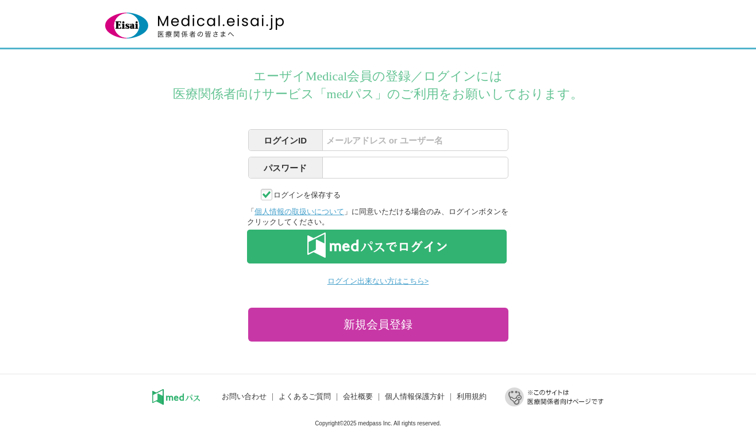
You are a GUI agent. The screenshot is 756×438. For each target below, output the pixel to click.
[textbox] (415, 140)
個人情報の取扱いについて (299, 211)
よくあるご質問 (305, 396)
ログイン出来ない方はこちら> (378, 281)
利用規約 (472, 396)
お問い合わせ (244, 396)
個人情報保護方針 (415, 396)
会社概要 (358, 396)
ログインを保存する (307, 195)
